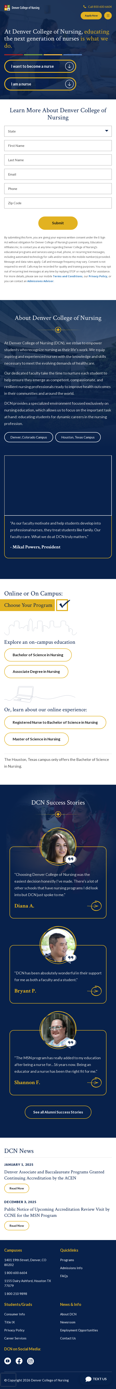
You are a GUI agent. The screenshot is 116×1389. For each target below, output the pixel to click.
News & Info (70, 1304)
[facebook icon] (19, 1363)
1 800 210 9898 (15, 1294)
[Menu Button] (108, 15)
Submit (58, 223)
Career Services (15, 1338)
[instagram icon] (30, 1363)
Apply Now (91, 15)
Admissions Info (71, 1268)
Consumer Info (14, 1314)
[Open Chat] (96, 1379)
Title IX (9, 1322)
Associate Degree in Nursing (36, 671)
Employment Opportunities (79, 1330)
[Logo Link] (21, 8)
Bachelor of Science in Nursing (38, 655)
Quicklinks (69, 1250)
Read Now (17, 1188)
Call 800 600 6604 (97, 6)
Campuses (13, 1250)
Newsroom (67, 1322)
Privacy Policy (14, 1330)
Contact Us (68, 1338)
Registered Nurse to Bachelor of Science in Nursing (55, 722)
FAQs (64, 1276)
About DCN (68, 1314)
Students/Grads (18, 1304)
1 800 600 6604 (15, 1273)
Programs (67, 1260)
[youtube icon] (7, 1363)
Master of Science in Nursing (36, 739)
